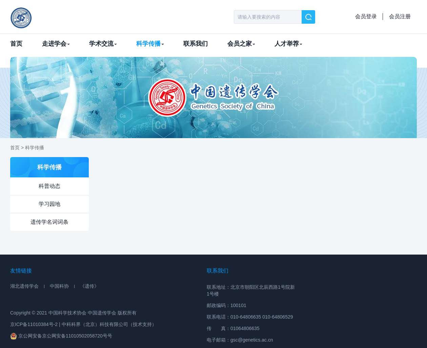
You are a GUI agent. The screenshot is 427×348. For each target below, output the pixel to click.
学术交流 (103, 44)
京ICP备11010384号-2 (34, 324)
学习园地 (49, 204)
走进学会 (55, 44)
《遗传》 (89, 286)
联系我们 (195, 44)
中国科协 (59, 286)
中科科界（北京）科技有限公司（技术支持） (109, 324)
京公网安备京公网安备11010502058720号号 (61, 336)
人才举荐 (288, 44)
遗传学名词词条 (49, 222)
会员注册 (400, 16)
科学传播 (150, 44)
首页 (16, 44)
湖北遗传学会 (24, 286)
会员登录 (366, 16)
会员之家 (241, 44)
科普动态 (49, 186)
